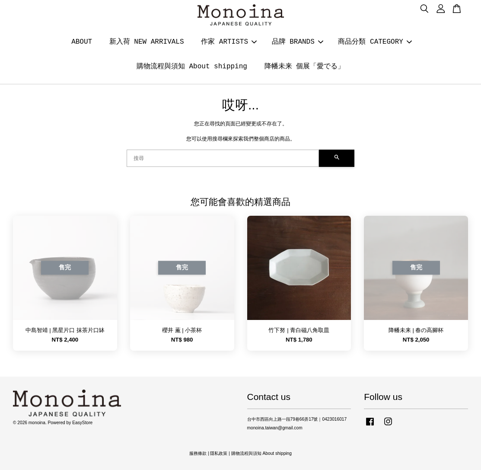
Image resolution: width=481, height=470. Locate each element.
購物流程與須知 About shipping (192, 66)
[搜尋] (223, 158)
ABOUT (81, 42)
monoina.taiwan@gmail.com (275, 427)
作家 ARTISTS (229, 42)
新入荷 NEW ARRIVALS (146, 42)
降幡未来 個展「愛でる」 (304, 66)
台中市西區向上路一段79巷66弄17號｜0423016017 (297, 419)
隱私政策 (218, 453)
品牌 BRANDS (297, 42)
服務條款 (198, 453)
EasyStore (82, 422)
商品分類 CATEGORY (374, 42)
